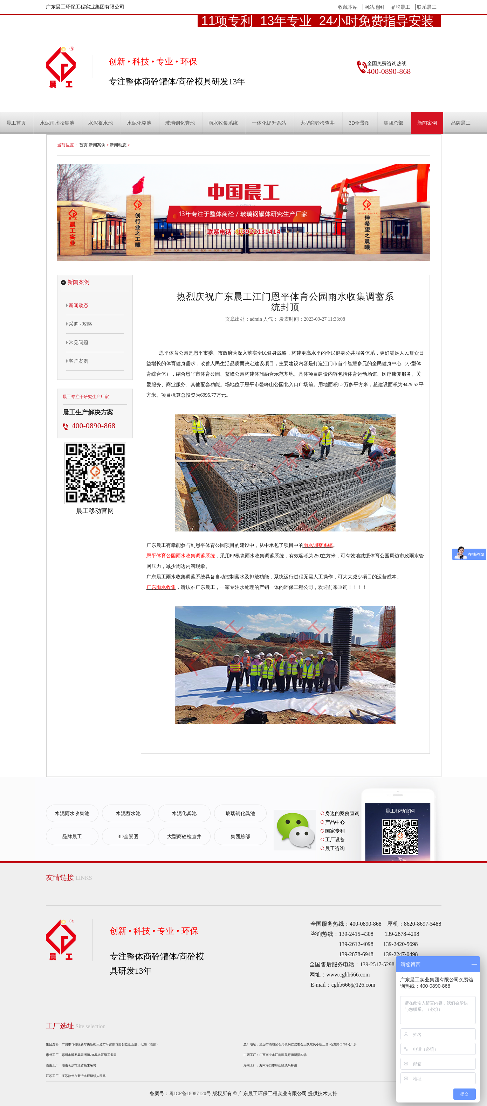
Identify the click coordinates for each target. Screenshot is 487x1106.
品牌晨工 (400, 7)
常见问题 (77, 342)
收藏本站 (348, 7)
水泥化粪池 (139, 123)
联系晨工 (427, 7)
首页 (83, 144)
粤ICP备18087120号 (190, 1093)
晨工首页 (16, 123)
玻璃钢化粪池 (180, 123)
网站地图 (374, 7)
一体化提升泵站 (269, 123)
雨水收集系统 (223, 123)
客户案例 (77, 361)
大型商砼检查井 (317, 123)
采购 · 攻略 (79, 324)
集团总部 (393, 123)
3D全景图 (359, 123)
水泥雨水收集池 (57, 123)
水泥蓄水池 (100, 123)
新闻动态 (118, 144)
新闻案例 (427, 123)
